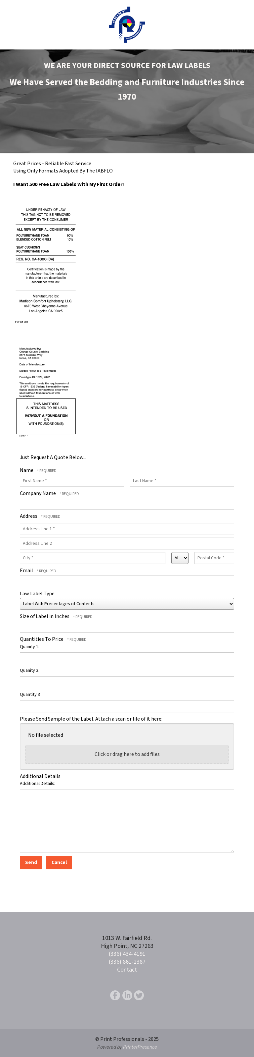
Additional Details (40, 776)
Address (29, 516)
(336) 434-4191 (127, 954)
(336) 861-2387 (127, 962)
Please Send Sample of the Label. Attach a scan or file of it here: (91, 719)
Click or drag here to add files (127, 754)
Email (27, 570)
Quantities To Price (42, 639)
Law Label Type (37, 593)
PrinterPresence (140, 1047)
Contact (127, 970)
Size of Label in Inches (45, 616)
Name (27, 470)
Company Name (38, 493)
